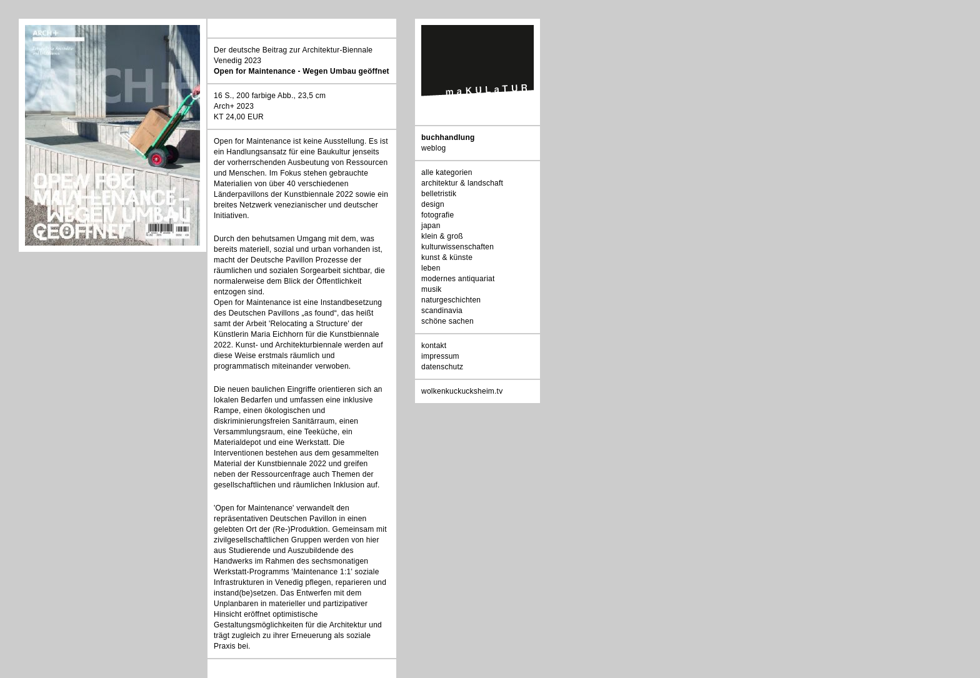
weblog (433, 148)
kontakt (433, 345)
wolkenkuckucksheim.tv (461, 391)
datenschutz (442, 366)
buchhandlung (448, 137)
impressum (440, 356)
